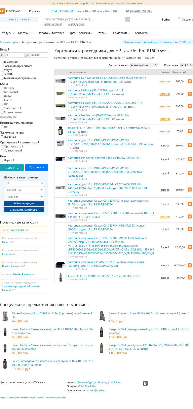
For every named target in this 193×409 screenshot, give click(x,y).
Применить (36, 167)
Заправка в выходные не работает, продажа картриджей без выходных (96, 3)
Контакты (141, 33)
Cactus (6, 100)
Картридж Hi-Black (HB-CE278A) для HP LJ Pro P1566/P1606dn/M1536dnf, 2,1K (97, 92)
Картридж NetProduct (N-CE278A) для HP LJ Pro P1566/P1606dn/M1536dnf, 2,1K (98, 117)
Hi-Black (7, 88)
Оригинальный (12, 146)
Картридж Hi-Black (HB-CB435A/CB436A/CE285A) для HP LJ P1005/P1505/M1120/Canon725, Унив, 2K (105, 104)
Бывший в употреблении (18, 78)
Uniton (6, 96)
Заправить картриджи (24, 209)
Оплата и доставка (50, 33)
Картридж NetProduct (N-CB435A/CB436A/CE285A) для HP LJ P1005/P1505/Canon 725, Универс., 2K (107, 79)
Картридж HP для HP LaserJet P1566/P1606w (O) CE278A (104, 158)
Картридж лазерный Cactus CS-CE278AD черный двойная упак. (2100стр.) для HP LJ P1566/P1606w (108, 202)
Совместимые (11, 112)
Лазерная (8, 136)
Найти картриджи (24, 203)
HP (4, 104)
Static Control (11, 108)
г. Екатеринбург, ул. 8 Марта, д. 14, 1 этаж (98, 382)
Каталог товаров (19, 19)
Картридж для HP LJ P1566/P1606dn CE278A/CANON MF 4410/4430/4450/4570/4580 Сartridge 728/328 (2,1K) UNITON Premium (107, 188)
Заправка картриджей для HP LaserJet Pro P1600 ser (157, 42)
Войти (166, 19)
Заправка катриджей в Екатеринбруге (17, 397)
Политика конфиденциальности (51, 397)
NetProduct (9, 92)
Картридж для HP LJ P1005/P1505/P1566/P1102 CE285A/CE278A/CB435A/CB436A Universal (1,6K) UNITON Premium (111, 142)
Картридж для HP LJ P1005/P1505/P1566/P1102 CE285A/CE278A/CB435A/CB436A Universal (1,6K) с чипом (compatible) (105, 171)
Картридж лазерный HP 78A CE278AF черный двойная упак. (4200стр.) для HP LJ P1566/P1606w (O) (106, 264)
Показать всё (8, 117)
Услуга (6, 70)
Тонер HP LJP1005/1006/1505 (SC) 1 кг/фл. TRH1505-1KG (104, 276)
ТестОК (7, 74)
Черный (7, 160)
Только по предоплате (16, 66)
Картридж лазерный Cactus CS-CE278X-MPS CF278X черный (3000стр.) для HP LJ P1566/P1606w (106, 227)
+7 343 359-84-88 (61, 11)
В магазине (9, 62)
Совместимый (11, 150)
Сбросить (12, 167)
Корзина (187, 19)
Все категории (9, 42)
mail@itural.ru (97, 390)
